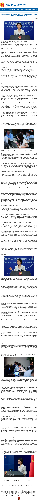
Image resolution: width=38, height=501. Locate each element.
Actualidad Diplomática (12, 9)
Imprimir (19, 480)
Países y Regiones (28, 9)
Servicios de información (20, 9)
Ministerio (5, 9)
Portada (2, 9)
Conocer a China (34, 9)
